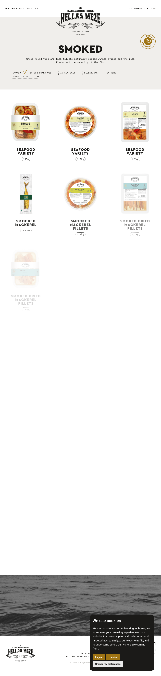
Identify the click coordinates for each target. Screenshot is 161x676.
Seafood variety (26, 151)
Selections (91, 72)
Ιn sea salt (67, 72)
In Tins (111, 72)
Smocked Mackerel (26, 223)
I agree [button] (99, 657)
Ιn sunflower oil (40, 72)
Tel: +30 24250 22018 (78, 656)
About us (32, 8)
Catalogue (136, 8)
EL (148, 8)
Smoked (17, 72)
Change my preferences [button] (107, 664)
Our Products (13, 8)
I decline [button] (113, 657)
